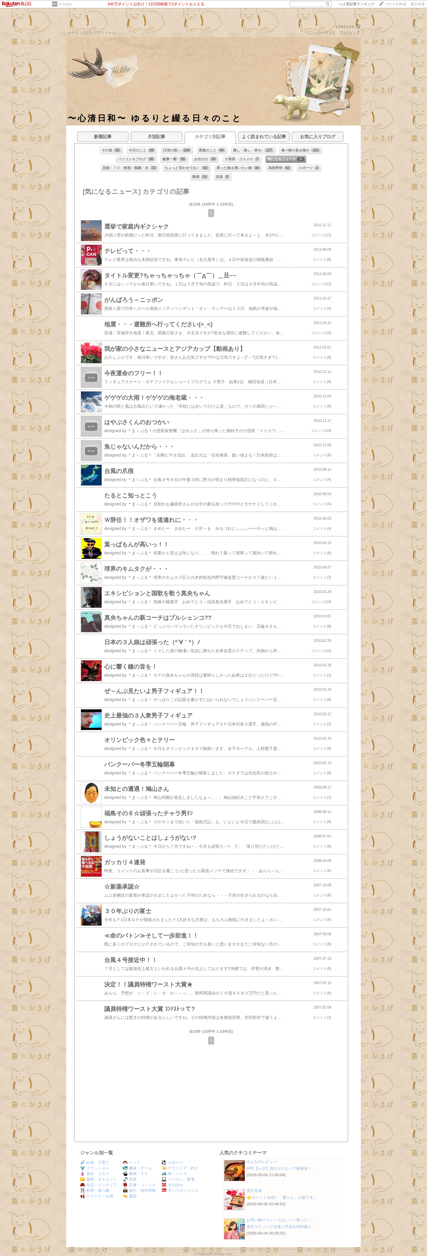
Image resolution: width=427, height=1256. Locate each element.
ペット (131, 1162)
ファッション (94, 1168)
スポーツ (172, 1162)
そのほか (65, 4)
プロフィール (104, 33)
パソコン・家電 (178, 1179)
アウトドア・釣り (180, 1168)
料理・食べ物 (94, 1190)
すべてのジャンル (180, 1190)
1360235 (345, 26)
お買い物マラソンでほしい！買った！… (280, 1220)
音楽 (130, 1179)
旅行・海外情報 (139, 1190)
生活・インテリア (98, 1185)
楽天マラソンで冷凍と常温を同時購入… (280, 1226)
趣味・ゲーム (137, 1168)
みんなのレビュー (261, 1161)
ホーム (73, 33)
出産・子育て (94, 1162)
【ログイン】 (349, 33)
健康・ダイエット (98, 1179)
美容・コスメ (94, 1173)
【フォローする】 (321, 33)
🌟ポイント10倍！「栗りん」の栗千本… (281, 1197)
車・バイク (174, 1173)
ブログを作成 (395, 4)
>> (356, 4)
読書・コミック (139, 1185)
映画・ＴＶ (135, 1173)
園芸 (130, 1196)
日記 (86, 33)
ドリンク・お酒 (96, 1196)
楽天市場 (418, 4)
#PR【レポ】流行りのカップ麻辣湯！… (280, 1168)
